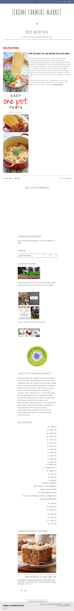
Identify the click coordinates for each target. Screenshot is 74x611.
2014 (52, 514)
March (51, 506)
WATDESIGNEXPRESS (64, 605)
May (52, 480)
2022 (51, 440)
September (50, 467)
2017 (52, 456)
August (51, 471)
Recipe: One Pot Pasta (37, 32)
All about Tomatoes (49, 483)
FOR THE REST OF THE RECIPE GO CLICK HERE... (49, 53)
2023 (51, 436)
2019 (51, 449)
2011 (52, 524)
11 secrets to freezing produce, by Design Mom (39, 496)
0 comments (65, 178)
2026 (52, 427)
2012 (51, 521)
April (52, 503)
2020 (51, 446)
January (52, 510)
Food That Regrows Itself (47, 492)
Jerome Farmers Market (37, 12)
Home (5, 608)
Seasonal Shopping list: (47, 499)
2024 (51, 433)
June (52, 477)
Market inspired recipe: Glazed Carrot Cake (40, 576)
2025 (51, 430)
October (51, 464)
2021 (52, 443)
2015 (52, 462)
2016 (52, 459)
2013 (52, 517)
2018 (51, 452)
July (52, 474)
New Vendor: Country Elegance (45, 486)
